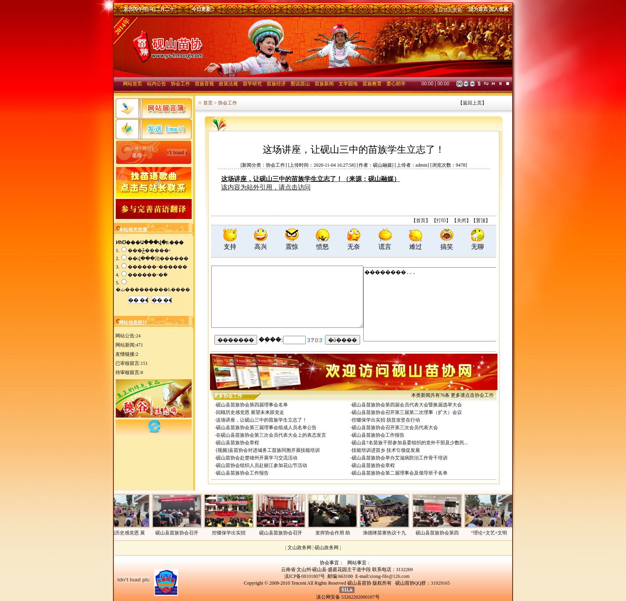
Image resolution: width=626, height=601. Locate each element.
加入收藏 (498, 9)
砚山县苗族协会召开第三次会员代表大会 (395, 427)
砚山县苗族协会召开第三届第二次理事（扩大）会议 (407, 412)
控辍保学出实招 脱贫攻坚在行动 (386, 420)
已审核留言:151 (131, 363)
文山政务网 (299, 547)
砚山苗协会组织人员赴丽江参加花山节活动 (261, 465)
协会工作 (484, 395)
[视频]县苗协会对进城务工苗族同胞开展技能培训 (268, 450)
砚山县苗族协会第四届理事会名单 (252, 405)
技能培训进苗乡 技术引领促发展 (386, 450)
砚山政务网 (327, 547)
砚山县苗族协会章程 (237, 442)
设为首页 (478, 9)
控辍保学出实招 (232, 533)
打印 (441, 220)
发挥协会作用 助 (336, 533)
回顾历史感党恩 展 (128, 533)
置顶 (480, 220)
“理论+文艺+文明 (492, 533)
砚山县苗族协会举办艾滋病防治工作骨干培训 (400, 458)
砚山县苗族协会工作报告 (378, 435)
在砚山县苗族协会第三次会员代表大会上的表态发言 (271, 435)
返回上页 (472, 103)
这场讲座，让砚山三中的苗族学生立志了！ (261, 420)
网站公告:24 (128, 336)
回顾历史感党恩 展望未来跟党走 (250, 412)
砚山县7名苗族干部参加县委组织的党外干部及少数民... (410, 442)
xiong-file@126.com (390, 576)
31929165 (440, 583)
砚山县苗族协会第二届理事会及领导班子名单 (400, 473)
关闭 (461, 220)
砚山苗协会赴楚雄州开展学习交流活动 (256, 458)
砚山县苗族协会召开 (180, 533)
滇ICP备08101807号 (304, 576)
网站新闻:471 (129, 345)
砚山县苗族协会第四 (440, 533)
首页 (421, 220)
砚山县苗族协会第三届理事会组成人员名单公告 (266, 427)
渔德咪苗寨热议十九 (387, 533)
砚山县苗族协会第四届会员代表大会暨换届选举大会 (407, 405)
